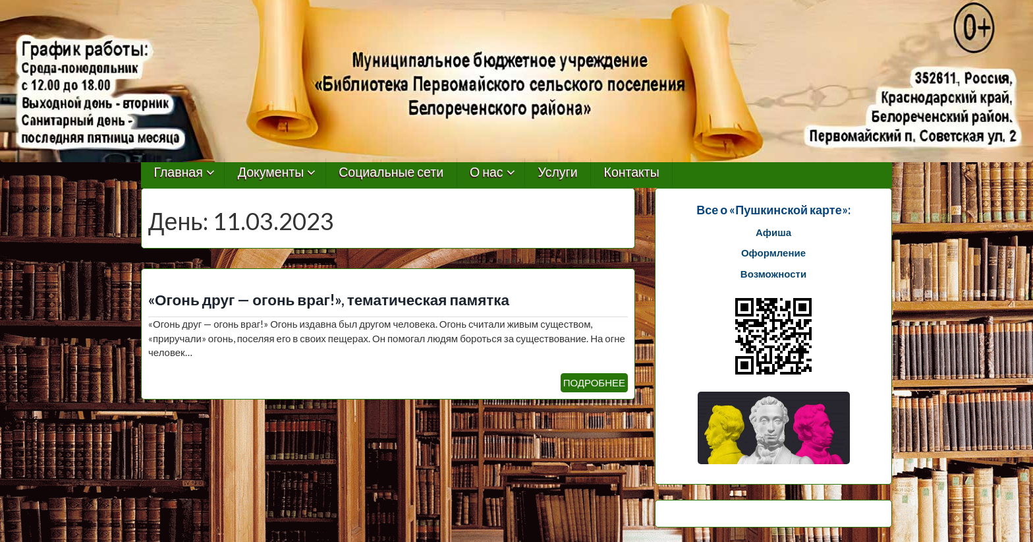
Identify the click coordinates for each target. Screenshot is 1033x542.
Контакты (631, 172)
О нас (486, 172)
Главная (178, 172)
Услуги (558, 172)
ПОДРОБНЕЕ (594, 382)
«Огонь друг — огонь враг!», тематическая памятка (328, 300)
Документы (271, 172)
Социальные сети (391, 172)
